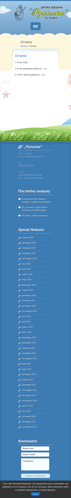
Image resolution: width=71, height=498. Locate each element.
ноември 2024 (28, 300)
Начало (23, 46)
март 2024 (27, 332)
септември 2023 (29, 358)
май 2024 (26, 321)
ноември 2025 (28, 248)
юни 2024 (26, 316)
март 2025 (27, 279)
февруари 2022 (29, 374)
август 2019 (27, 406)
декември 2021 (29, 385)
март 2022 (27, 369)
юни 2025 (26, 264)
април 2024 (27, 327)
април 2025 (27, 274)
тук (45, 68)
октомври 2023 (29, 353)
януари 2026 (28, 237)
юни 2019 (26, 411)
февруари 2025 (29, 285)
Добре (35, 494)
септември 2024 (29, 311)
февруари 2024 (29, 337)
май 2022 (26, 364)
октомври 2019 (29, 395)
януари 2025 (28, 290)
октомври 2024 (29, 306)
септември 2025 (29, 258)
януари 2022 (28, 379)
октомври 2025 (29, 253)
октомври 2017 (29, 422)
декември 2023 (29, 343)
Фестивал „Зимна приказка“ (35, 215)
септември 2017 (29, 427)
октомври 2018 (29, 416)
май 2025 (26, 269)
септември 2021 (29, 390)
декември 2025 (29, 243)
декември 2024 (29, 295)
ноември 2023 (28, 348)
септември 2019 (29, 400)
